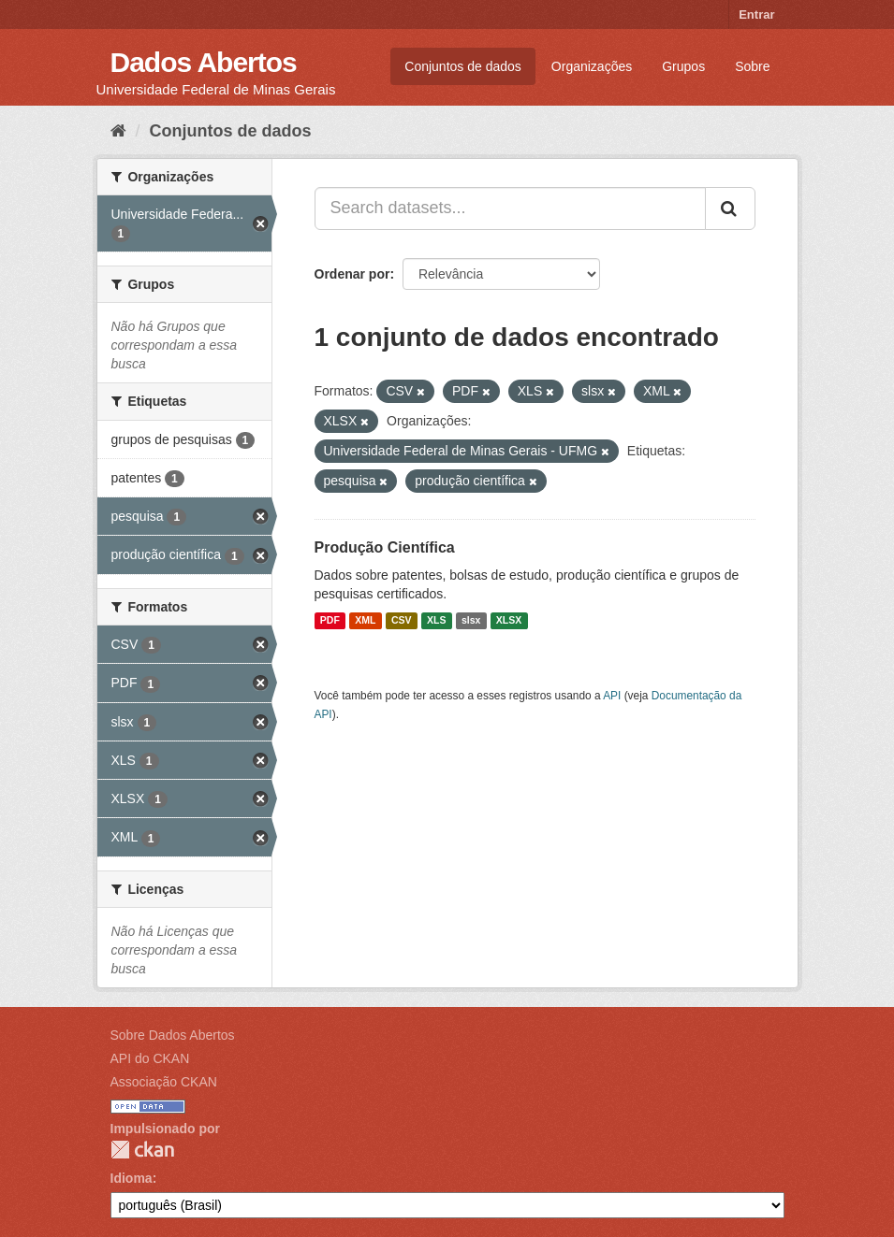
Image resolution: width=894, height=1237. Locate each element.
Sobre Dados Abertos (172, 1035)
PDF (330, 620)
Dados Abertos (203, 62)
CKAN (142, 1149)
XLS (436, 620)
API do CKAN (150, 1058)
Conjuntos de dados (462, 66)
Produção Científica (385, 547)
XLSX (508, 620)
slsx (471, 620)
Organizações (591, 66)
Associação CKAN (163, 1081)
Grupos (683, 66)
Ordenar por (352, 273)
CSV (401, 620)
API (612, 695)
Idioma (131, 1178)
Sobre (752, 66)
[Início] (118, 131)
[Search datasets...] (510, 208)
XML (365, 620)
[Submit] (730, 208)
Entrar (756, 14)
